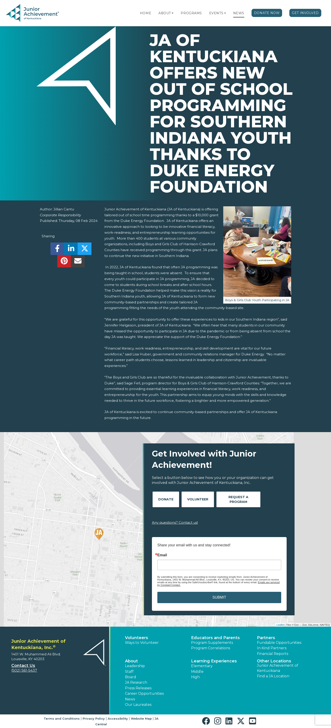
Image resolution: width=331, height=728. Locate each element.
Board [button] (130, 677)
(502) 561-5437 (24, 670)
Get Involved (305, 13)
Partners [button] (266, 638)
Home (145, 13)
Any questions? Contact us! (175, 522)
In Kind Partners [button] (271, 648)
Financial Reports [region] (272, 654)
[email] (78, 262)
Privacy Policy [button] (94, 718)
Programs (191, 13)
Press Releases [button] (138, 688)
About (164, 13)
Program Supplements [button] (212, 642)
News (238, 13)
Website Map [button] (141, 718)
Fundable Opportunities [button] (279, 642)
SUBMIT (219, 597)
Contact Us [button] (23, 666)
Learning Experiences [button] (214, 661)
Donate (165, 499)
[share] (57, 250)
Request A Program (238, 499)
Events (216, 13)
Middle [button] (197, 671)
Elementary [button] (202, 666)
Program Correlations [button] (210, 648)
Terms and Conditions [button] (62, 718)
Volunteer (197, 499)
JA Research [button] (136, 682)
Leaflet (280, 624)
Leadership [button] (135, 666)
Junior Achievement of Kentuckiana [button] (277, 668)
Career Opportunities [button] (144, 693)
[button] (172, 13)
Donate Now (267, 13)
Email (162, 555)
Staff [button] (129, 671)
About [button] (131, 661)
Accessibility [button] (118, 718)
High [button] (195, 677)
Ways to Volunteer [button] (142, 642)
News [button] (130, 699)
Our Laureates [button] (138, 704)
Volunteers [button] (136, 638)
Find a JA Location (273, 676)
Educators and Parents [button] (215, 638)
